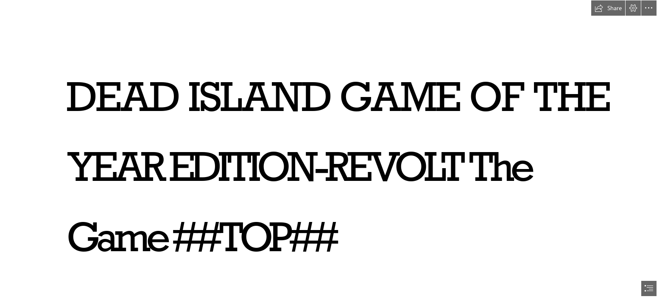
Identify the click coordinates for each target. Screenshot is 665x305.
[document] (332, 152)
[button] (608, 8)
